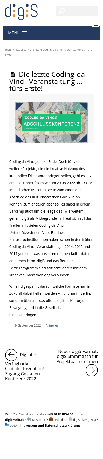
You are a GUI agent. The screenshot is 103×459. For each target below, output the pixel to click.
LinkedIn (60, 420)
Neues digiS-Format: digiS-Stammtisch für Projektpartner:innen (77, 363)
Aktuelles (21, 49)
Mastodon (39, 420)
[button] (17, 33)
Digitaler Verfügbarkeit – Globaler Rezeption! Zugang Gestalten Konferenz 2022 (27, 365)
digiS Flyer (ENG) (84, 420)
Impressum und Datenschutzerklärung (50, 425)
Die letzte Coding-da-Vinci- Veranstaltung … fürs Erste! (48, 81)
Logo (13, 425)
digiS (8, 49)
